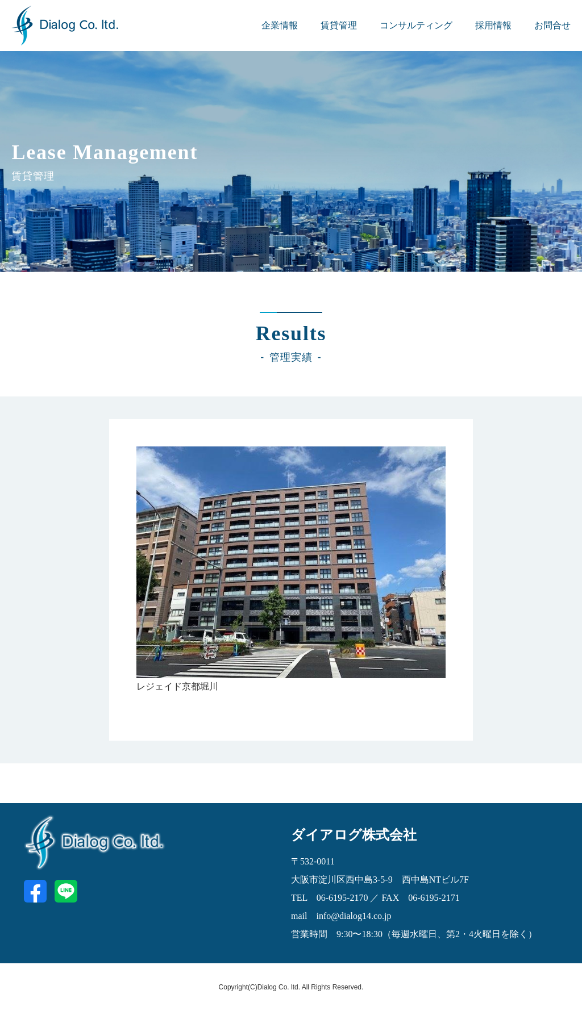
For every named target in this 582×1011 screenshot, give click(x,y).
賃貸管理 (339, 25)
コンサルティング (416, 25)
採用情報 (493, 25)
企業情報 (279, 25)
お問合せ (552, 25)
